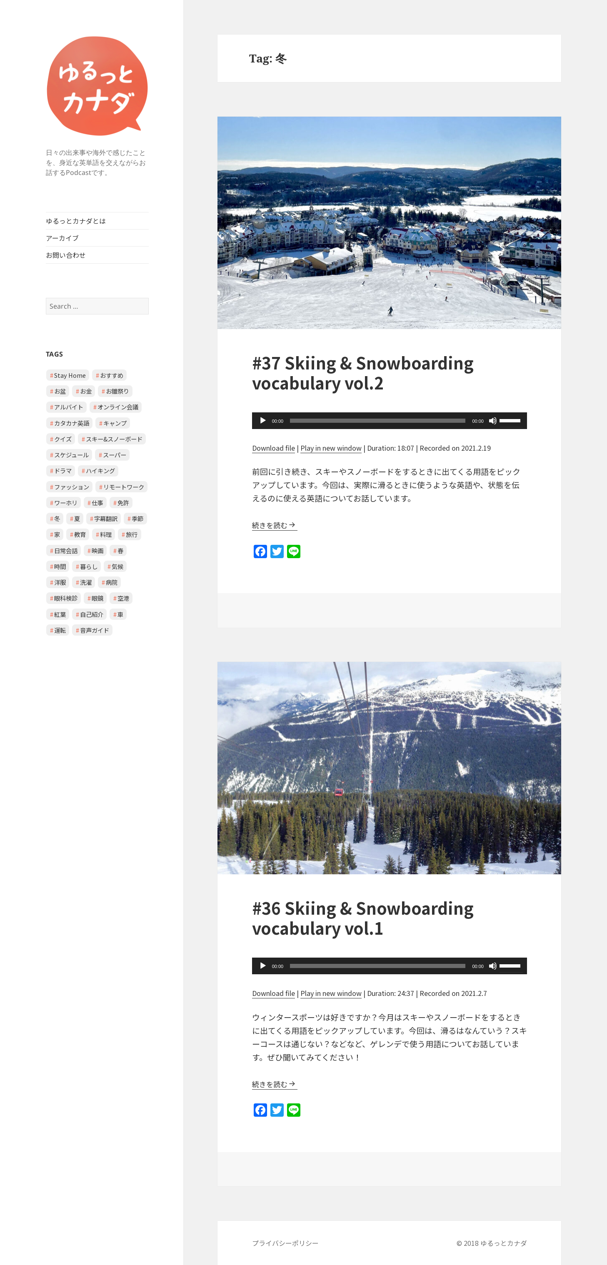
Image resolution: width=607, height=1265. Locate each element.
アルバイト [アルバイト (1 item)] (68, 406)
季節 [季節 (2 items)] (137, 518)
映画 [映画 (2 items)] (97, 550)
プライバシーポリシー (285, 1243)
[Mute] (493, 421)
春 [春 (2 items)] (120, 550)
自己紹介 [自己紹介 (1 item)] (91, 614)
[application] (389, 420)
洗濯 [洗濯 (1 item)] (86, 582)
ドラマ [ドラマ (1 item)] (63, 470)
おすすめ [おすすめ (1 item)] (111, 375)
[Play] (263, 421)
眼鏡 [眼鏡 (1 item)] (97, 598)
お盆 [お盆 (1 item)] (60, 391)
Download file (273, 448)
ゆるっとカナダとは (76, 221)
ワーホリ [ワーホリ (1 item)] (65, 502)
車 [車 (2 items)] (120, 614)
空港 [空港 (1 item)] (123, 598)
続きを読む (269, 525)
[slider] (377, 421)
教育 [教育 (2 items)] (80, 534)
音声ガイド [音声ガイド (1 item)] (94, 630)
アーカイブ (62, 238)
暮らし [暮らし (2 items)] (88, 566)
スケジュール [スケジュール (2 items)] (71, 454)
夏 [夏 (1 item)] (77, 518)
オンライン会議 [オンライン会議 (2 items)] (117, 406)
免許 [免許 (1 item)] (123, 502)
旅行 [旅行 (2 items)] (131, 534)
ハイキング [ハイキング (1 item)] (100, 470)
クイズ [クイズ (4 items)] (63, 438)
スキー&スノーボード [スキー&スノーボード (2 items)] (114, 438)
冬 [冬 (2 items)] (57, 518)
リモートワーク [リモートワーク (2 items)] (123, 486)
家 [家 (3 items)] (57, 534)
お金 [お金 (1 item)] (86, 391)
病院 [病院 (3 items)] (111, 582)
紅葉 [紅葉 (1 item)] (60, 614)
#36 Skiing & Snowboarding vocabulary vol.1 (363, 917)
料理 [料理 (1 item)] (106, 534)
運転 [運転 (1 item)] (60, 630)
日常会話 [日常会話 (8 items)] (65, 550)
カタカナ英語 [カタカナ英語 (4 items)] (71, 423)
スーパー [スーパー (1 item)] (114, 454)
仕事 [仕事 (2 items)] (97, 502)
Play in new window (331, 448)
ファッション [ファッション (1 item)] (71, 486)
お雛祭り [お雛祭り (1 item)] (117, 391)
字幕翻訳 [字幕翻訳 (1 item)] (105, 518)
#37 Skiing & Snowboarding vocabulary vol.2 (363, 372)
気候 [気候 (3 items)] (117, 566)
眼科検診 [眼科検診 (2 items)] (65, 598)
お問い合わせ (66, 255)
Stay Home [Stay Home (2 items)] (70, 375)
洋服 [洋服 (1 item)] (60, 582)
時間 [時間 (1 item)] (60, 566)
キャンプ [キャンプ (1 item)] (115, 423)
